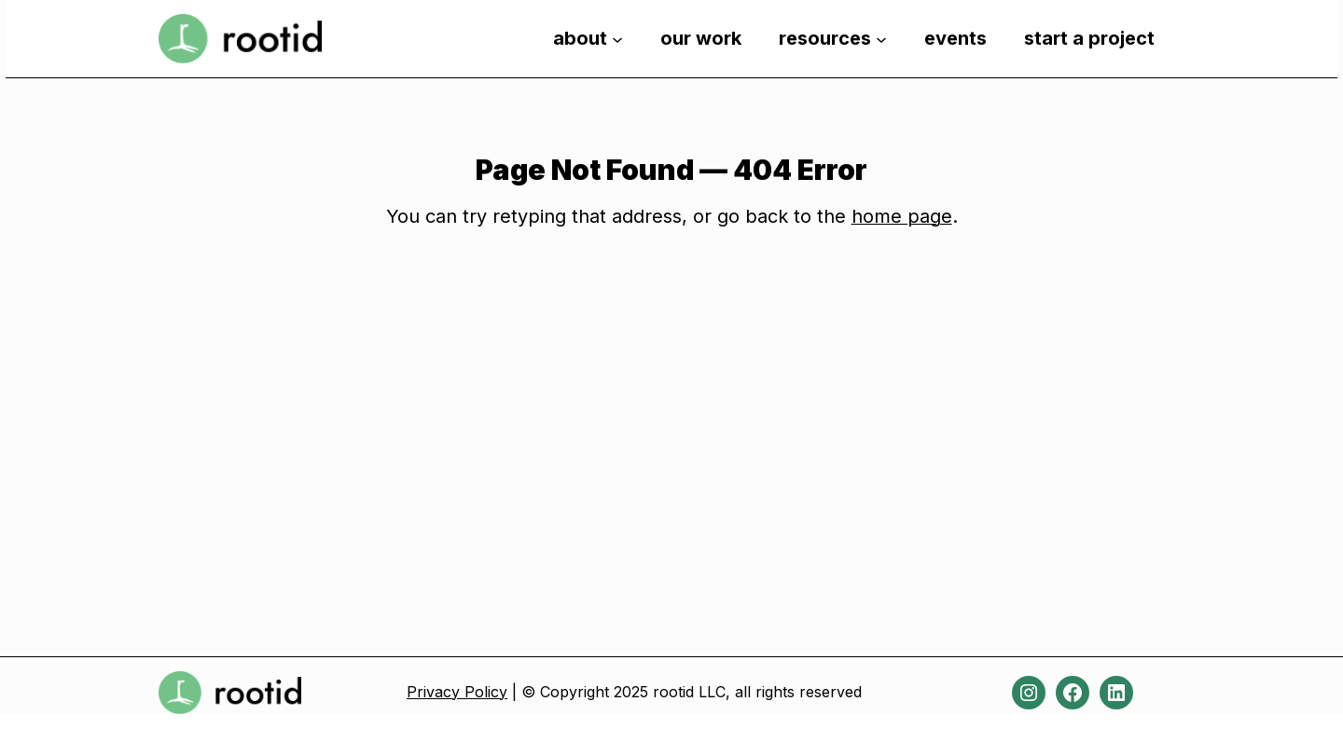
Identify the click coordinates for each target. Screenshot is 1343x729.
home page (901, 216)
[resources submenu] (881, 38)
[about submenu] (617, 38)
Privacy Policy (457, 691)
